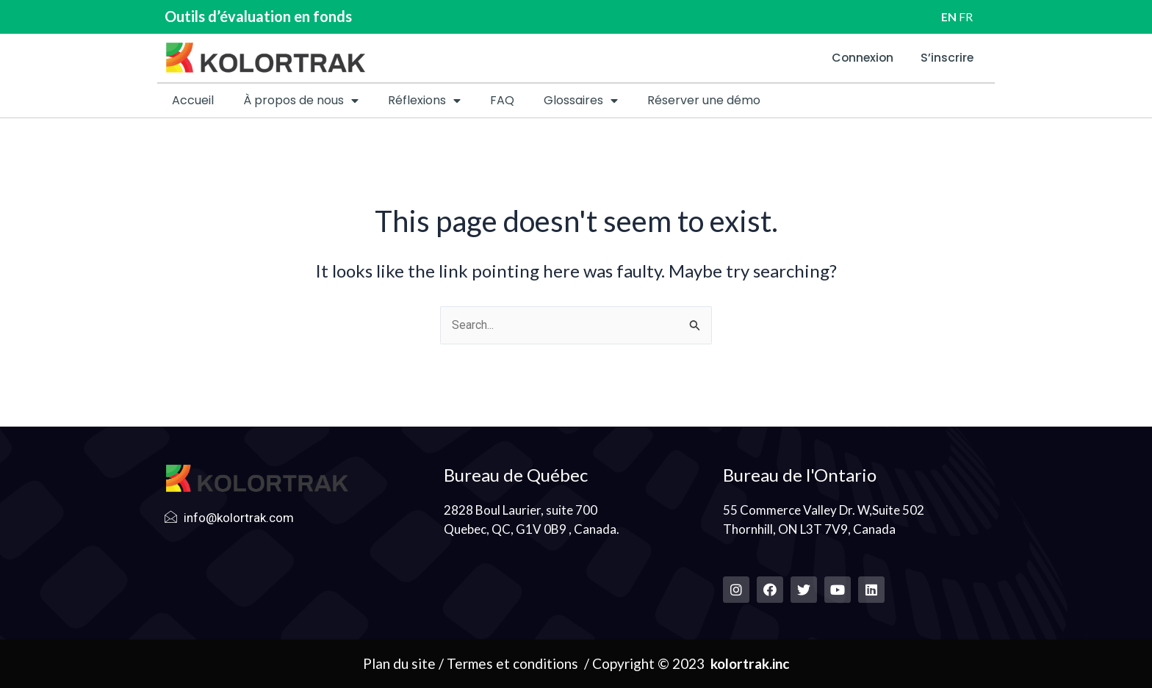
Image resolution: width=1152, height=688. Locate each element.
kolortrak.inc (749, 663)
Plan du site (399, 663)
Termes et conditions (512, 663)
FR (966, 16)
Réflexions (424, 100)
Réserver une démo (703, 100)
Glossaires (581, 100)
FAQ (502, 100)
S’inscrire (946, 57)
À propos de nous (301, 100)
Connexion (858, 57)
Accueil (193, 100)
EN (949, 16)
